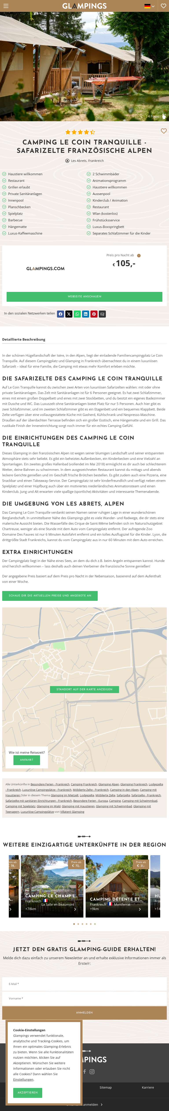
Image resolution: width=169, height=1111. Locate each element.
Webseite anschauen (84, 296)
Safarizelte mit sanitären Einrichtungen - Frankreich (39, 801)
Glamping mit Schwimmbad (114, 806)
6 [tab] (95, 924)
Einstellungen (23, 1080)
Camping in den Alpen (124, 790)
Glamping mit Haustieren (78, 806)
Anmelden (84, 1013)
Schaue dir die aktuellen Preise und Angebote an (50, 595)
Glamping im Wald (49, 806)
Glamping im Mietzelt (65, 795)
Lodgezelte (87, 795)
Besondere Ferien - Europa (90, 801)
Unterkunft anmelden (82, 1104)
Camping (115, 801)
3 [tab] (82, 924)
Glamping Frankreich (133, 784)
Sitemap (106, 1087)
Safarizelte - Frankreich (146, 795)
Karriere (148, 1087)
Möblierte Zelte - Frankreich (91, 790)
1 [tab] (74, 924)
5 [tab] (91, 924)
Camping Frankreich (84, 784)
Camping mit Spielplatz (20, 806)
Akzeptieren (28, 1092)
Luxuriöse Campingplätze (37, 812)
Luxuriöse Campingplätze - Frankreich (47, 790)
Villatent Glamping (72, 812)
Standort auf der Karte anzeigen (84, 689)
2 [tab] (78, 924)
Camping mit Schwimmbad (139, 801)
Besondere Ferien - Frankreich (50, 784)
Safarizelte (123, 795)
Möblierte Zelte (105, 795)
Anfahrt (26, 760)
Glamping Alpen (108, 784)
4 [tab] (86, 924)
